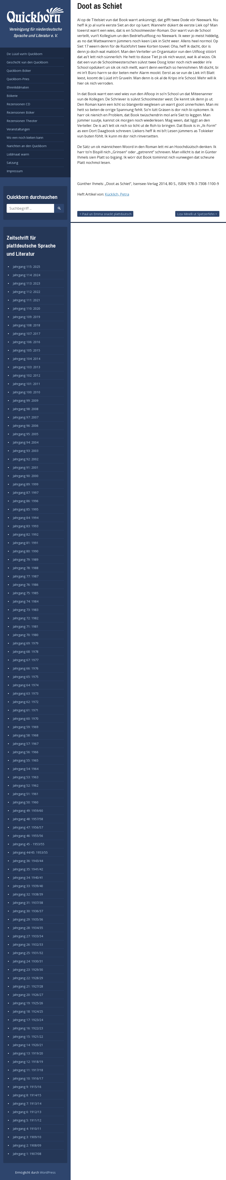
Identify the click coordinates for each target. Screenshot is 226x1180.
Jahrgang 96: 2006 (25, 426)
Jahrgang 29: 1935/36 (28, 919)
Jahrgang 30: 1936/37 (28, 911)
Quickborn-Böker (19, 70)
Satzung (12, 163)
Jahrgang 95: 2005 (25, 434)
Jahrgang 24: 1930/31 (28, 961)
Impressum (15, 171)
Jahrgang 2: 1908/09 (27, 1145)
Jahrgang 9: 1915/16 (27, 1087)
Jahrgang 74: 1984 (25, 601)
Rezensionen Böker (20, 112)
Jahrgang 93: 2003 (25, 451)
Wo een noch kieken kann (25, 137)
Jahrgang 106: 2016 (26, 342)
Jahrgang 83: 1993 (25, 526)
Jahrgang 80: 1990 (25, 551)
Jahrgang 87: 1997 (25, 492)
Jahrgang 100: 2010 (26, 392)
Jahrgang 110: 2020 (26, 308)
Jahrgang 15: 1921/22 (28, 1036)
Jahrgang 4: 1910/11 (27, 1128)
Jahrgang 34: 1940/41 (28, 877)
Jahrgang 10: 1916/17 (28, 1078)
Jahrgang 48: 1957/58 (28, 819)
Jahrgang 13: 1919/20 (28, 1053)
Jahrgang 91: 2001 (25, 467)
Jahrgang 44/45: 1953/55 (30, 852)
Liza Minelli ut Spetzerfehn (196, 214)
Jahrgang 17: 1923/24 (28, 1020)
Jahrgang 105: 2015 (26, 350)
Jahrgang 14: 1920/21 (28, 1045)
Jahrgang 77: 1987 (25, 576)
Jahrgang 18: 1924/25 (28, 1011)
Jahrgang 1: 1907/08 (27, 1154)
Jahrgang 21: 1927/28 (28, 986)
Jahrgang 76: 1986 (25, 585)
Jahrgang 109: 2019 (26, 317)
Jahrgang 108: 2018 (26, 325)
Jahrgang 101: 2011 (26, 384)
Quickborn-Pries (18, 79)
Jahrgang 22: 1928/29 (28, 978)
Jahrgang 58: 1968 (25, 735)
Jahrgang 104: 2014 (26, 359)
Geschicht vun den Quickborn (27, 62)
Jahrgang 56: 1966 (25, 752)
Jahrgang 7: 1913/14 (27, 1103)
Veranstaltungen (18, 129)
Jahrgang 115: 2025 (26, 266)
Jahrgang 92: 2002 (25, 459)
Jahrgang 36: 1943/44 (28, 861)
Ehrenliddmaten (18, 87)
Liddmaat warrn (18, 154)
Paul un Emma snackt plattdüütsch (107, 214)
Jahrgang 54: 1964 (25, 769)
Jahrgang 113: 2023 (26, 283)
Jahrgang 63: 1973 (25, 693)
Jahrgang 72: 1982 (25, 618)
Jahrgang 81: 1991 (25, 543)
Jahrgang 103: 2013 (26, 367)
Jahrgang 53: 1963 (25, 777)
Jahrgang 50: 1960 (25, 802)
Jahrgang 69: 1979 (25, 643)
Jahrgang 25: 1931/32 (28, 953)
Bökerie (12, 96)
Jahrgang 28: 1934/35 (28, 928)
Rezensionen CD (18, 104)
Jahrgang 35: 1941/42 (28, 869)
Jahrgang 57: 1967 (25, 744)
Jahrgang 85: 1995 (25, 509)
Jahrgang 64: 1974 (25, 685)
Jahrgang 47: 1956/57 (28, 827)
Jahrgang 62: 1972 (25, 702)
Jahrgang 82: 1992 (25, 534)
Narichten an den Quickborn (27, 146)
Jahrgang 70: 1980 (25, 635)
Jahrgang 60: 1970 (25, 718)
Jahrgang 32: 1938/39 (28, 894)
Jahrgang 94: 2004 (25, 442)
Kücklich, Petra (117, 194)
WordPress (48, 1172)
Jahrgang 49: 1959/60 (28, 810)
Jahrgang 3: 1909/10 (27, 1137)
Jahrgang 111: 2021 (26, 300)
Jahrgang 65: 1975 (25, 677)
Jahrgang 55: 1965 (25, 760)
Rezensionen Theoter (22, 121)
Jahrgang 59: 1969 (25, 727)
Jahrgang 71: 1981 (25, 626)
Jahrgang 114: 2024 (26, 275)
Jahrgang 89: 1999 (25, 484)
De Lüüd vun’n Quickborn (24, 54)
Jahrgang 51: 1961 (25, 794)
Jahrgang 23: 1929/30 (28, 969)
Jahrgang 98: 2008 (25, 409)
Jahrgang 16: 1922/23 (28, 1028)
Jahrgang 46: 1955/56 (28, 836)
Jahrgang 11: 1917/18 (28, 1070)
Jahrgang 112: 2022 (26, 292)
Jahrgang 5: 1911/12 (27, 1120)
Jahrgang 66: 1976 (25, 668)
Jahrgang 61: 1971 (25, 710)
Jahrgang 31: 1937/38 (28, 903)
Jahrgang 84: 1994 (25, 518)
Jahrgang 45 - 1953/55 (28, 844)
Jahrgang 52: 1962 (25, 785)
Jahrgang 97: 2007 (25, 417)
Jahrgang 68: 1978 (25, 651)
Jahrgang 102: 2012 (26, 375)
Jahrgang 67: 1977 (25, 660)
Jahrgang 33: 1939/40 (28, 886)
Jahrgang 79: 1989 (25, 559)
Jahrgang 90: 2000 (25, 476)
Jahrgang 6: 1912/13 (27, 1112)
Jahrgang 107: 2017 (26, 333)
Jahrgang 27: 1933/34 (28, 936)
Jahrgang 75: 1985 (25, 593)
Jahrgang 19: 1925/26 (28, 1003)
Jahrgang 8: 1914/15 (27, 1095)
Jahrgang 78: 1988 (25, 568)
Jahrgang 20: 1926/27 (28, 995)
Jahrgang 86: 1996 (25, 501)
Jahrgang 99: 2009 (25, 400)
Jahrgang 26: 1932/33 (28, 944)
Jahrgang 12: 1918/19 (28, 1062)
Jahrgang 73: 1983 (25, 610)
